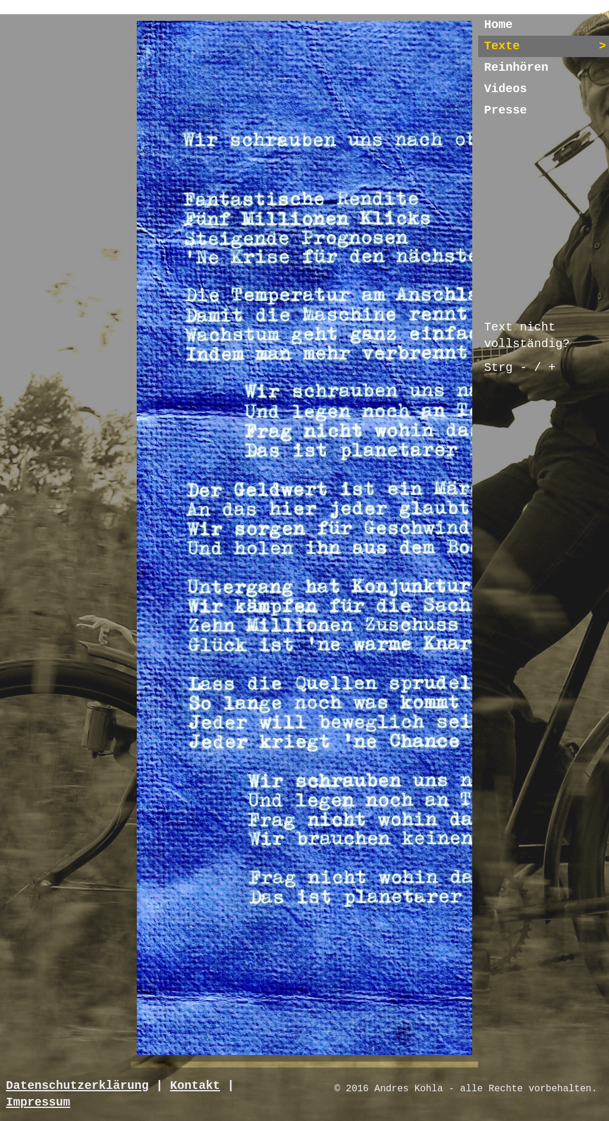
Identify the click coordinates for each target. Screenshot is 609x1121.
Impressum (38, 1102)
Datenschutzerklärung (77, 1085)
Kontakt (195, 1085)
